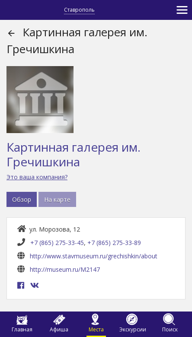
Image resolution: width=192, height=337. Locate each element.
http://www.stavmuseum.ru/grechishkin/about (93, 256)
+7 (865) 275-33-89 (114, 242)
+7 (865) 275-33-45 (57, 242)
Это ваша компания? (36, 177)
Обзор (21, 199)
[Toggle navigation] (182, 9)
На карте (57, 199)
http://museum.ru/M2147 (65, 269)
